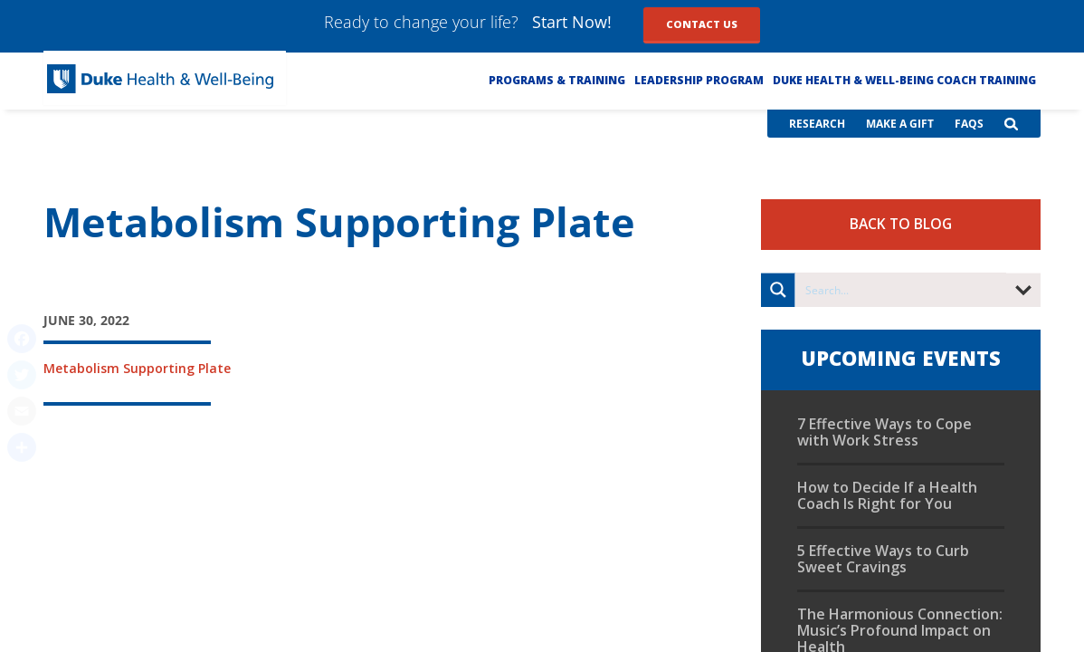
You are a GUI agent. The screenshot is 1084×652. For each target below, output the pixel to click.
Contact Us (701, 24)
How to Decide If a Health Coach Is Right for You (887, 495)
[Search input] (901, 290)
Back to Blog (901, 224)
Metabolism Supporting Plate (137, 368)
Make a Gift (900, 123)
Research (817, 123)
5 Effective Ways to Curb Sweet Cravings (883, 559)
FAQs (969, 123)
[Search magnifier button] (778, 290)
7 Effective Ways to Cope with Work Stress (884, 432)
